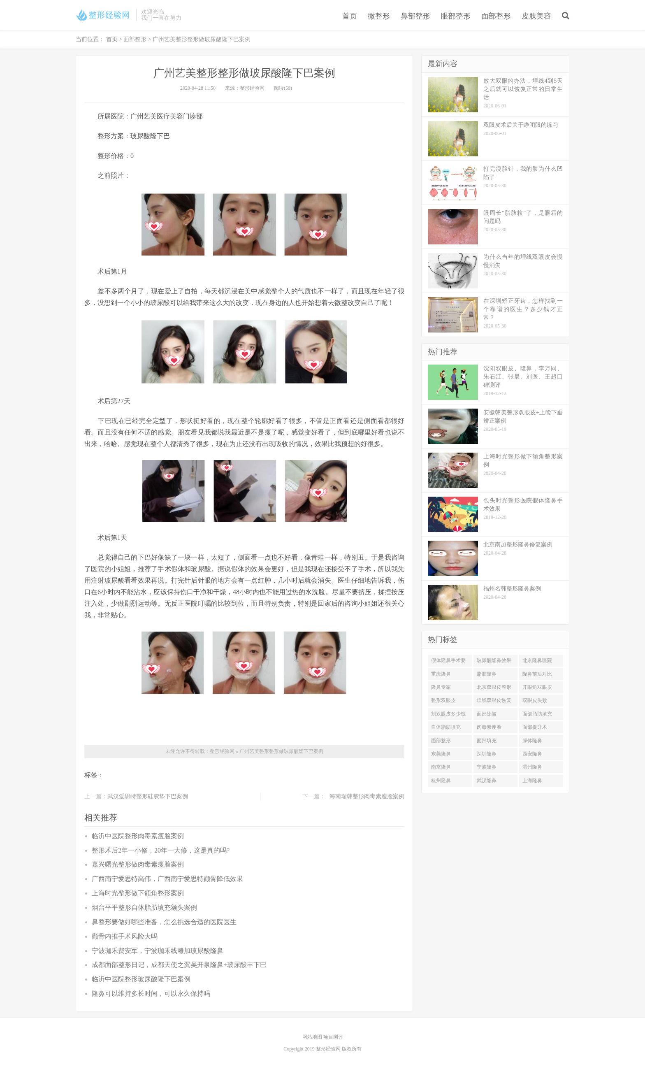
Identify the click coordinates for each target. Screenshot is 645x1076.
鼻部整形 (415, 16)
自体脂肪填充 (446, 727)
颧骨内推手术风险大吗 (125, 936)
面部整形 (496, 16)
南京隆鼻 (441, 767)
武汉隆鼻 (487, 780)
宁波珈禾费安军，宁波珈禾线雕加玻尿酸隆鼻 (157, 950)
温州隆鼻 (532, 767)
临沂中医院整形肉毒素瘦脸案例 (138, 835)
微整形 (379, 16)
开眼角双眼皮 (537, 687)
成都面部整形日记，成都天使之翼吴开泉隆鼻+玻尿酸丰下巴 (179, 964)
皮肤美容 (536, 16)
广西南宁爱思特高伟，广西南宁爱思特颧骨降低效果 (167, 878)
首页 (349, 16)
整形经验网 (222, 751)
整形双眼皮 (443, 700)
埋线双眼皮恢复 (494, 700)
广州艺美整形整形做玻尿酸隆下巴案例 (281, 751)
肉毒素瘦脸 (489, 727)
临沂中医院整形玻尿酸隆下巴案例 (141, 979)
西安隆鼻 (532, 754)
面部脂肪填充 (537, 714)
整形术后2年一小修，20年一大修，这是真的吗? (161, 850)
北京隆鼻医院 (537, 660)
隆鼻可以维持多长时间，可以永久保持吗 (151, 993)
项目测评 (333, 1037)
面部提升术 (534, 727)
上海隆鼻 (532, 780)
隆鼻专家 (441, 687)
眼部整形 (456, 16)
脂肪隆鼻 (487, 674)
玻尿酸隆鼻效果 (494, 660)
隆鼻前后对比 (537, 674)
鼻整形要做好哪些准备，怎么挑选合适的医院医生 (164, 921)
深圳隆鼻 (487, 754)
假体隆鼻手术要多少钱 (448, 662)
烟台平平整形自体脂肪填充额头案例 (144, 907)
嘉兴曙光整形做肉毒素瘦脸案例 (138, 864)
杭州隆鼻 (441, 780)
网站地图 (312, 1037)
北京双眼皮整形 (494, 687)
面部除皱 (487, 714)
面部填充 (487, 741)
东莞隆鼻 (441, 754)
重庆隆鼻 (441, 674)
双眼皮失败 (534, 700)
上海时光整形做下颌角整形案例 (138, 893)
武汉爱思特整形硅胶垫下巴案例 (147, 796)
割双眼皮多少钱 (448, 714)
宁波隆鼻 (487, 767)
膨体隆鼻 (532, 741)
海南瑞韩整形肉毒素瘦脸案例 (366, 796)
